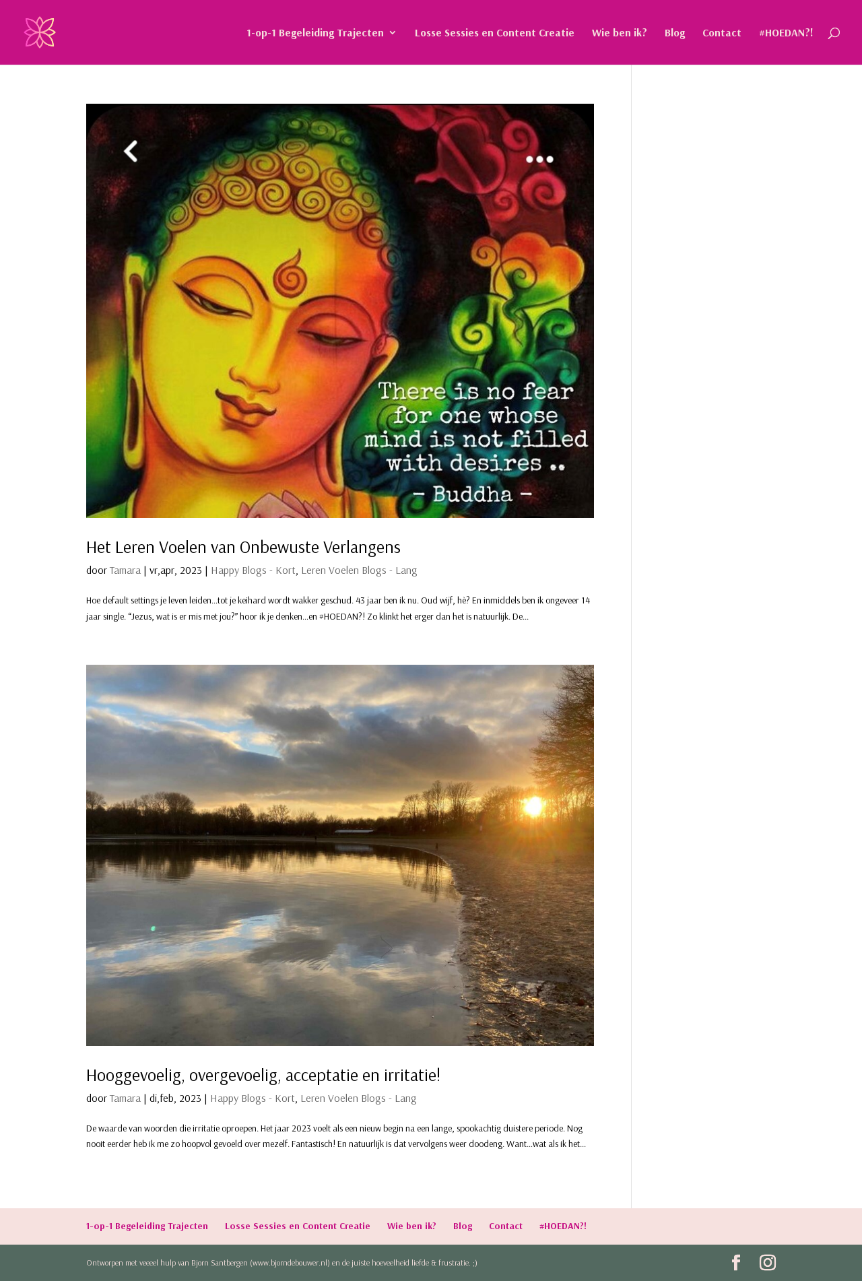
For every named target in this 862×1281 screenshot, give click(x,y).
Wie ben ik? (619, 33)
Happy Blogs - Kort (253, 570)
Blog (675, 33)
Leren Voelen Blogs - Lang (359, 570)
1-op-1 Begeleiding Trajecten (315, 33)
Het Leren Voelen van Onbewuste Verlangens (245, 546)
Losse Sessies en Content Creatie (494, 33)
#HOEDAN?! (786, 33)
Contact (721, 33)
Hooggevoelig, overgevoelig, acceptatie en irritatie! (263, 1074)
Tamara (125, 570)
